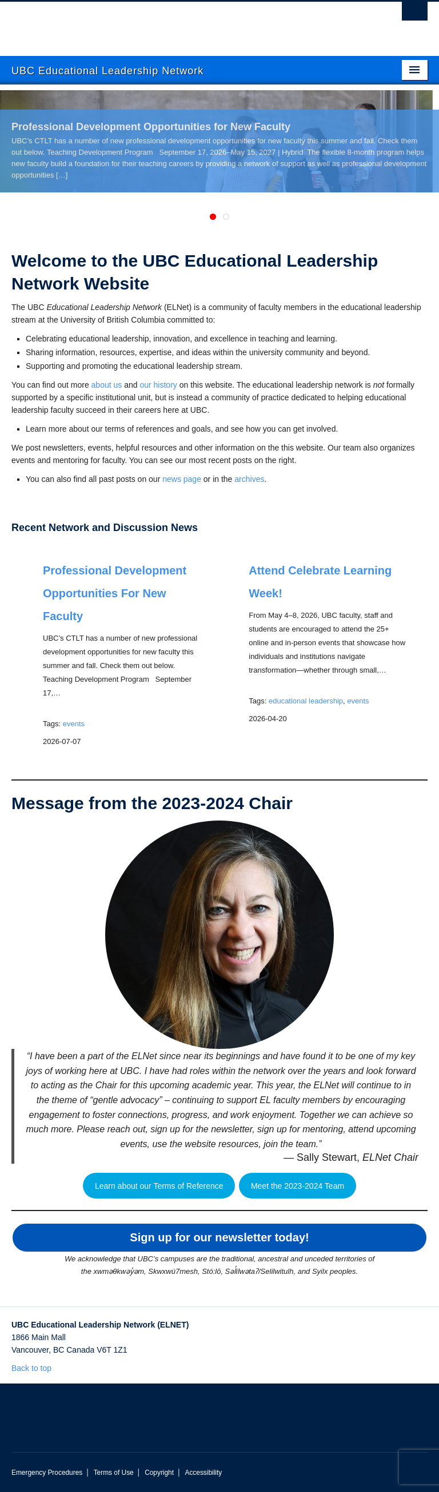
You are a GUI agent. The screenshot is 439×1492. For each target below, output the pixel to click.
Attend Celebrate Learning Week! (320, 582)
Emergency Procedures (46, 1473)
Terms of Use (114, 1473)
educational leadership (306, 701)
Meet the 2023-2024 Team (297, 1186)
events (74, 723)
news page (181, 479)
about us (106, 384)
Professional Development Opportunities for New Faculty (150, 126)
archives (249, 479)
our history (158, 384)
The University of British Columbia (188, 23)
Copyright (159, 1473)
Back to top (36, 1368)
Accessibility (203, 1473)
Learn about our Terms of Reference (159, 1186)
